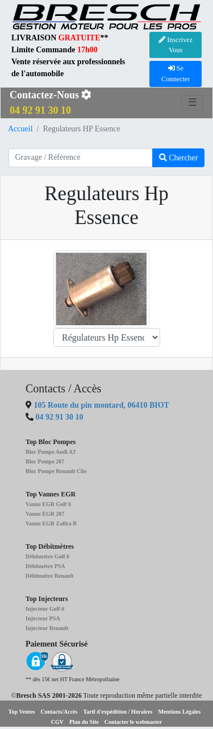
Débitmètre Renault (50, 576)
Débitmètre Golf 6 (47, 556)
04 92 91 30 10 (59, 417)
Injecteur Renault (47, 628)
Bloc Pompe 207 (45, 461)
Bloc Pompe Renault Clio (56, 471)
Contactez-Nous (50, 102)
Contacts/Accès (58, 712)
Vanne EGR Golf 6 (48, 504)
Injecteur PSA (43, 618)
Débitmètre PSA (45, 566)
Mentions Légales (179, 712)
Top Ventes (22, 712)
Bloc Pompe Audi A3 (51, 452)
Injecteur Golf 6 (45, 609)
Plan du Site (84, 722)
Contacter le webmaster (133, 722)
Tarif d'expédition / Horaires (117, 712)
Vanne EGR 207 (45, 514)
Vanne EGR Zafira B (51, 523)
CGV (57, 722)
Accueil (20, 129)
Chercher (178, 158)
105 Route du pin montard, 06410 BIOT (100, 405)
